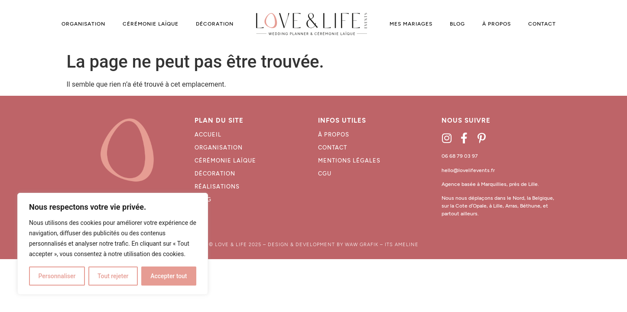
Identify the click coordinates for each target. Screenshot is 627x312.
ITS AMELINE (402, 244)
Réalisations (217, 186)
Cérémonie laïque (225, 160)
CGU (324, 173)
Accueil (208, 134)
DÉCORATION (215, 24)
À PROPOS (496, 24)
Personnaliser (56, 276)
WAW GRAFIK (361, 244)
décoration (215, 173)
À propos (333, 134)
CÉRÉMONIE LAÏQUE (151, 24)
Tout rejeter (113, 276)
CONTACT (542, 24)
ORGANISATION (83, 24)
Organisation (219, 147)
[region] (112, 244)
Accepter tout (168, 276)
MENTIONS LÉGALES (349, 160)
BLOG (457, 24)
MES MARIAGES (411, 24)
